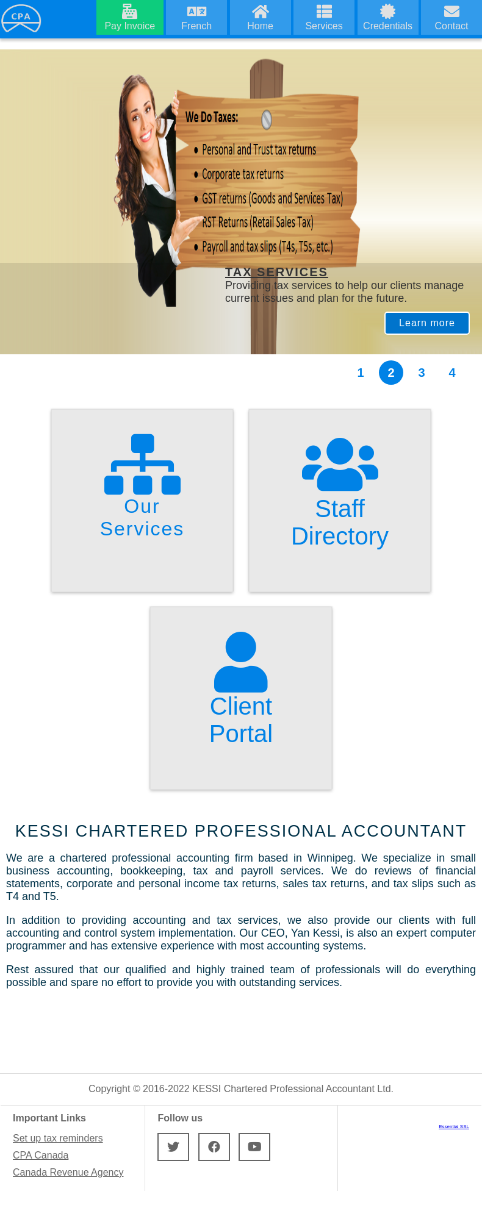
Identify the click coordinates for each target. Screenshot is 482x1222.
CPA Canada (40, 1155)
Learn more (427, 323)
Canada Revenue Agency (68, 1172)
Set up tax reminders (58, 1138)
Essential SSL (454, 1126)
